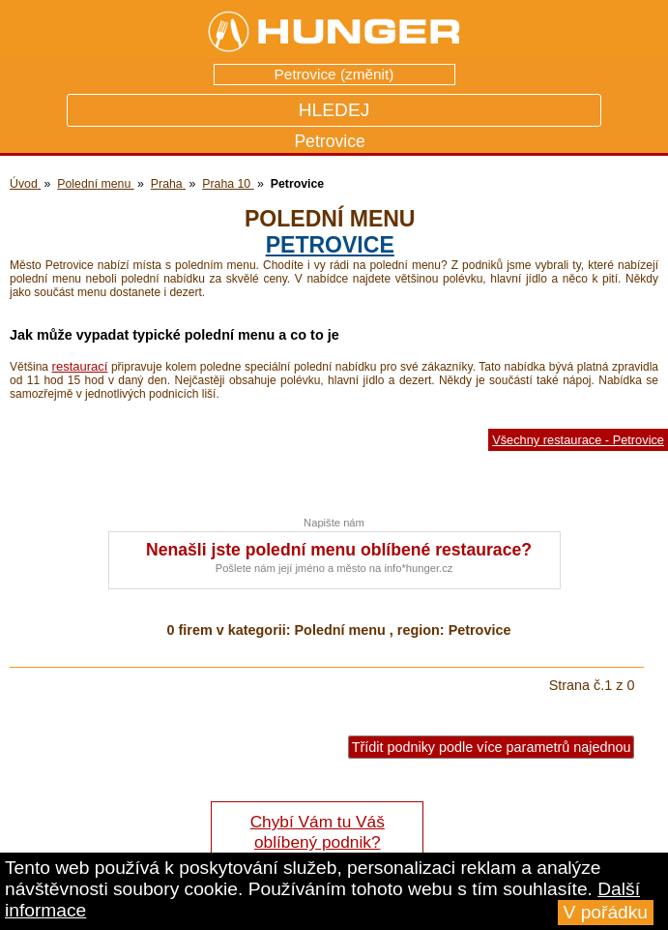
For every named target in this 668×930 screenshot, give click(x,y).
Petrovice (330, 244)
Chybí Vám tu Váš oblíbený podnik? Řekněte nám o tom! (317, 842)
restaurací (80, 366)
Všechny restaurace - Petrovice (578, 440)
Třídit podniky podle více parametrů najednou (491, 747)
